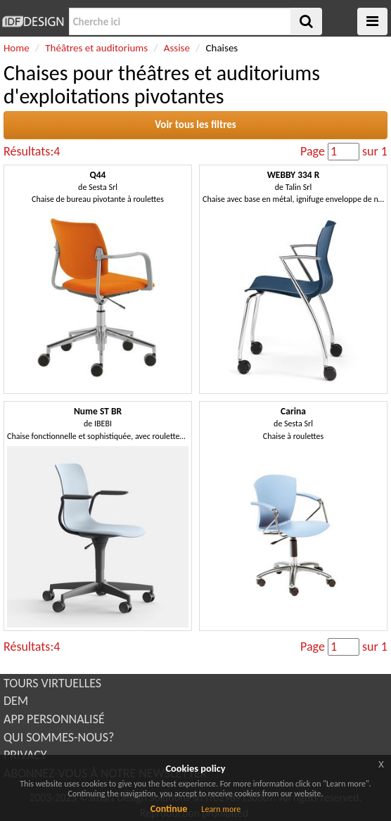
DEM (16, 700)
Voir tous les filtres (195, 124)
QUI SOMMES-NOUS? (59, 737)
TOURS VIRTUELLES (52, 683)
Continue (169, 809)
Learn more (221, 809)
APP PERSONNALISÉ (54, 719)
